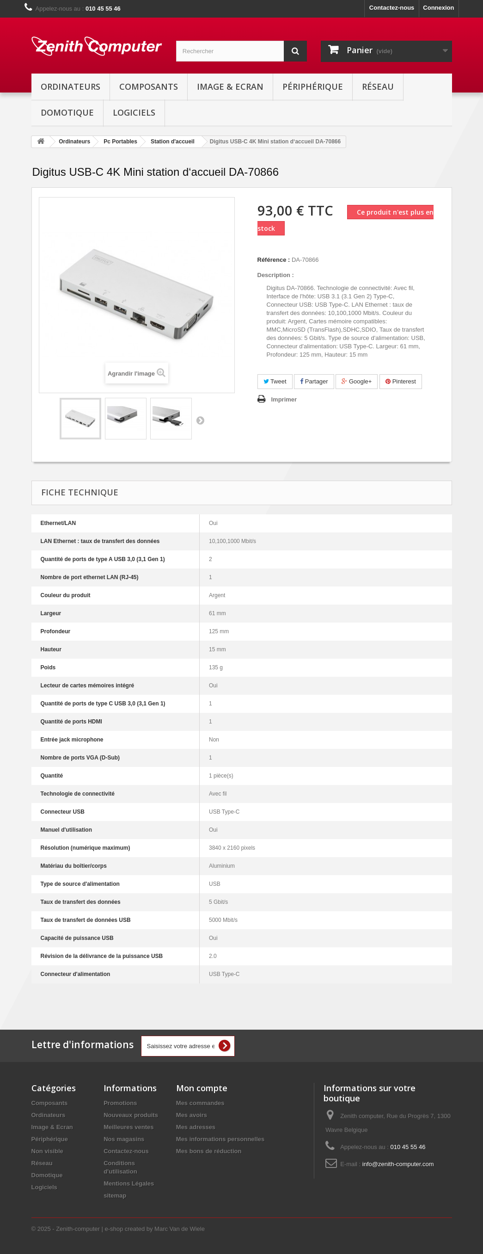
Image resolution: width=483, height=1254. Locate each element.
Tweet (275, 381)
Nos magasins (124, 1139)
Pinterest (400, 381)
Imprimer (284, 399)
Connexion (438, 7)
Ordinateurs (70, 86)
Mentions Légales (129, 1183)
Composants (148, 86)
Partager (314, 381)
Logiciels (134, 112)
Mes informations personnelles (220, 1139)
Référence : (273, 259)
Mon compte (201, 1087)
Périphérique (312, 86)
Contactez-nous (392, 7)
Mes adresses (195, 1127)
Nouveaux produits (131, 1115)
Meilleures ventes (128, 1127)
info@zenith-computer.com (398, 1164)
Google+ (357, 381)
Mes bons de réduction (209, 1151)
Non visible (47, 1151)
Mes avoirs (191, 1115)
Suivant (200, 420)
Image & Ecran (230, 86)
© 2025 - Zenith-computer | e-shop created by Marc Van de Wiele (118, 1228)
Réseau (378, 86)
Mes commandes (200, 1103)
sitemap (115, 1195)
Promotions (120, 1103)
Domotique (67, 112)
